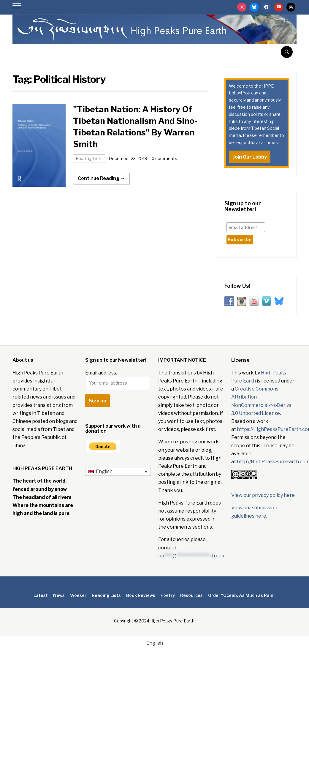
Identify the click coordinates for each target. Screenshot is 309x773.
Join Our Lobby (249, 157)
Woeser (78, 595)
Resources (191, 595)
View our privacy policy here (263, 495)
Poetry (168, 595)
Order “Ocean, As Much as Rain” (241, 595)
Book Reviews (140, 595)
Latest (41, 595)
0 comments (165, 158)
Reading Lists (89, 158)
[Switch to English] (154, 643)
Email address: (117, 380)
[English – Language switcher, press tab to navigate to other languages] (117, 471)
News (59, 595)
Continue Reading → (101, 178)
